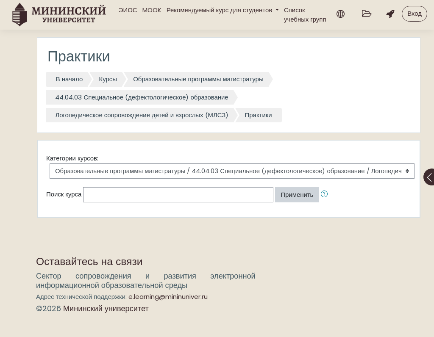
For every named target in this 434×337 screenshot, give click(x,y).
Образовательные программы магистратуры (198, 79)
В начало (69, 79)
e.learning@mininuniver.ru (168, 296)
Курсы (108, 79)
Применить (297, 194)
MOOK (151, 10)
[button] (325, 195)
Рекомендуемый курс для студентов (220, 10)
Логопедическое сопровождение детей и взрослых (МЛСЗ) (141, 114)
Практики (258, 114)
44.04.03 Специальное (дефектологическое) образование (141, 97)
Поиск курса (63, 194)
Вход (414, 13)
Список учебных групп (305, 15)
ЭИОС (128, 10)
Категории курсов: (72, 158)
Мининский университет (106, 308)
